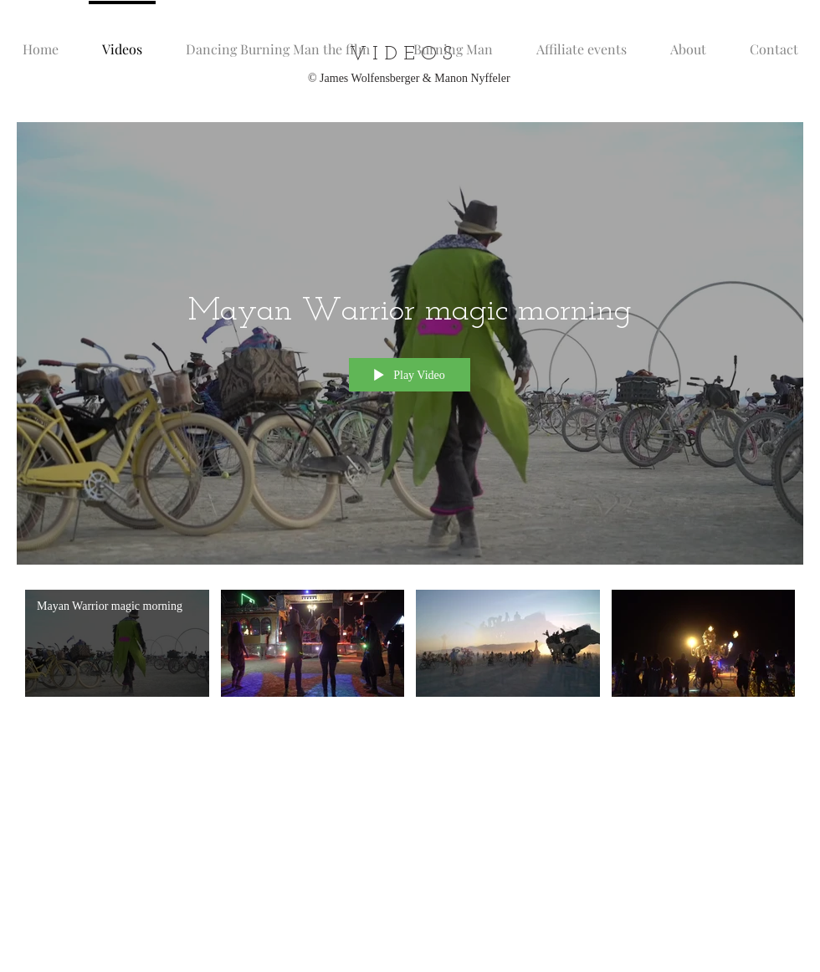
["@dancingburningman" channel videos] (410, 647)
